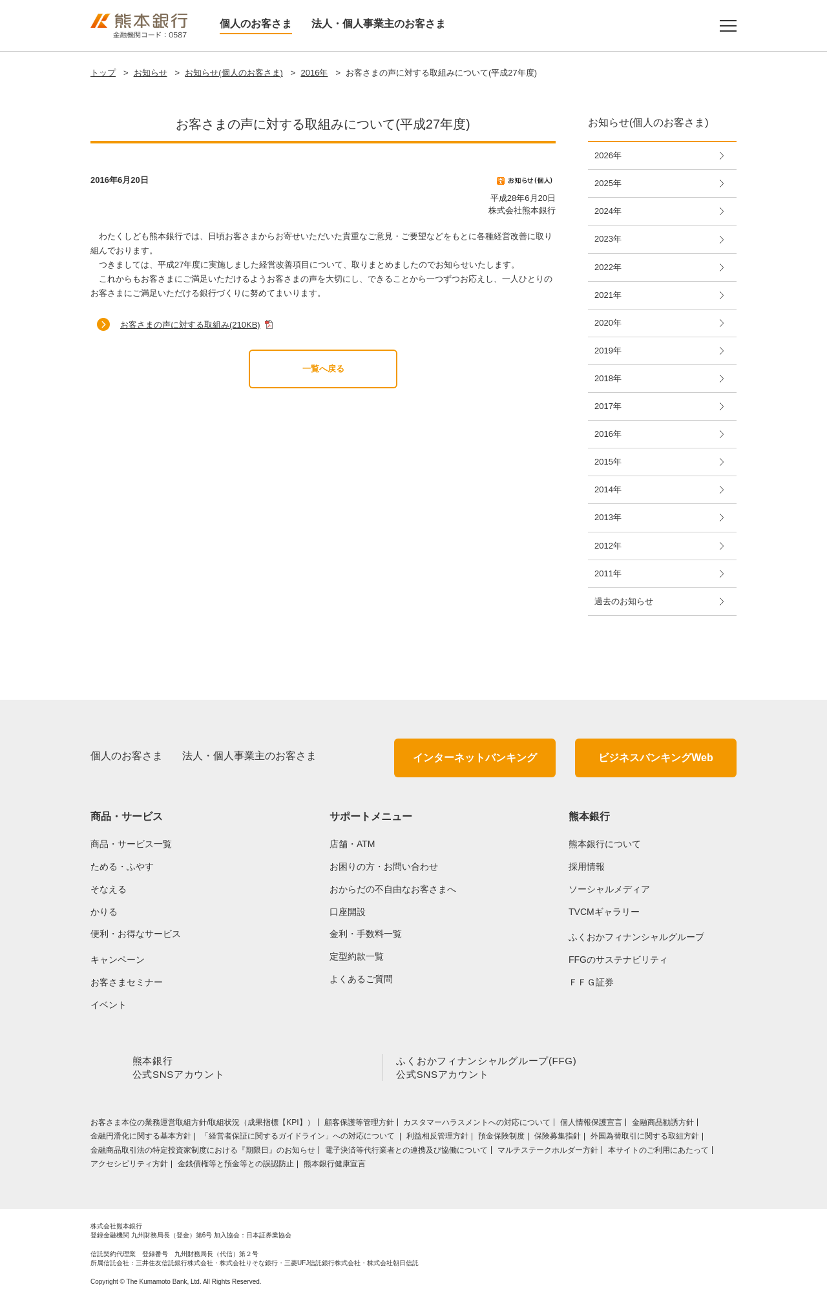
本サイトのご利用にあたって (658, 1152)
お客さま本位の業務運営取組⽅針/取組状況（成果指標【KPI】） (202, 1124)
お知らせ (150, 73)
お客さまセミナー (126, 982)
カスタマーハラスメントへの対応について (476, 1124)
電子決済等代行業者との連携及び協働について (406, 1152)
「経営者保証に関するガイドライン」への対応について (299, 1138)
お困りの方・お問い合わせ (384, 866)
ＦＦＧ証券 (591, 982)
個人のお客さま (256, 23)
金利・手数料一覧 (366, 934)
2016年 (314, 73)
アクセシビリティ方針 (129, 1166)
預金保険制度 (501, 1138)
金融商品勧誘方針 (663, 1124)
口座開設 (348, 912)
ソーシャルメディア (609, 889)
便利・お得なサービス (135, 934)
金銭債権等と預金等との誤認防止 (236, 1166)
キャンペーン (117, 959)
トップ (103, 73)
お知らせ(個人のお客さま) (234, 73)
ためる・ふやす (122, 866)
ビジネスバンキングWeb (655, 757)
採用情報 (587, 866)
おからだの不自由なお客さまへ (393, 889)
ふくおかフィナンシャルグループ (636, 937)
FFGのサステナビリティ (618, 959)
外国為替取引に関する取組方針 (645, 1138)
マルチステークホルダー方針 (547, 1152)
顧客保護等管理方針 (359, 1124)
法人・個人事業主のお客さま (378, 23)
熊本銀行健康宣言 (335, 1166)
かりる (104, 912)
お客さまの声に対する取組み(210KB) (190, 325)
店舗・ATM (352, 844)
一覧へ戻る (323, 368)
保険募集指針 (557, 1138)
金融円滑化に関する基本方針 (140, 1138)
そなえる (108, 889)
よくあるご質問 (361, 979)
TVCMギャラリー (604, 912)
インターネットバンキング (475, 757)
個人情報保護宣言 (591, 1124)
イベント (108, 1005)
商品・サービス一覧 (131, 844)
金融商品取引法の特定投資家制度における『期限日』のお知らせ (202, 1152)
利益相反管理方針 (437, 1138)
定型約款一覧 (357, 956)
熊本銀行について (605, 844)
